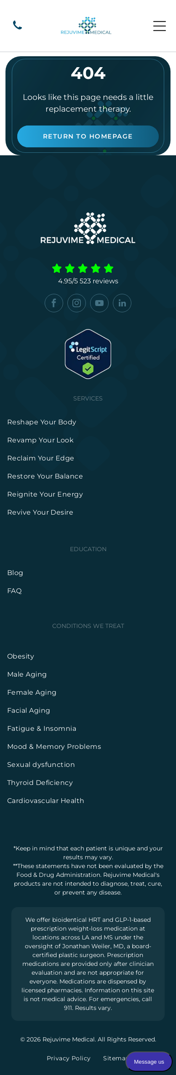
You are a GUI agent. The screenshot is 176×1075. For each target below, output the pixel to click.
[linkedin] (122, 304)
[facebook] (54, 304)
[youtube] (99, 304)
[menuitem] (88, 422)
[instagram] (76, 304)
